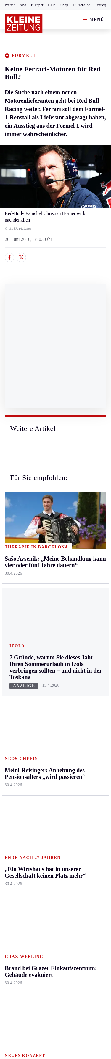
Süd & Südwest (19, 612)
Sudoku (45, 717)
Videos (79, 748)
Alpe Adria (83, 677)
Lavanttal (47, 559)
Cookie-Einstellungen (26, 919)
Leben (79, 525)
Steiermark (16, 525)
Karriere (80, 605)
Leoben (12, 566)
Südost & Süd (18, 623)
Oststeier (13, 600)
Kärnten (47, 525)
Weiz (9, 635)
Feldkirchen (49, 548)
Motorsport (15, 717)
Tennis (11, 705)
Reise (78, 571)
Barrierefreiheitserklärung (32, 903)
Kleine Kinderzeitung (86, 692)
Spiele (44, 705)
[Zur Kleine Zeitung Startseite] (24, 23)
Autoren (46, 682)
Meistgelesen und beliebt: (30, 782)
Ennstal (12, 536)
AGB (37, 887)
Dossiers (81, 759)
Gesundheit (83, 536)
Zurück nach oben (55, 509)
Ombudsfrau (84, 559)
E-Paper (37, 5)
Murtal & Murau (20, 578)
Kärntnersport (18, 682)
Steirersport (16, 671)
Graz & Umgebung (15, 552)
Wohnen (80, 582)
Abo (23, 5)
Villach (45, 605)
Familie (80, 617)
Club (52, 5)
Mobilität (81, 548)
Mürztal (12, 589)
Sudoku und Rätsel (84, 722)
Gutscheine (82, 5)
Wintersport (16, 728)
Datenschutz (59, 887)
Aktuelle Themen (81, 663)
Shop (64, 5)
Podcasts (81, 736)
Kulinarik (82, 594)
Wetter (10, 5)
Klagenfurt (48, 536)
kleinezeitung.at (37, 940)
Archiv (45, 694)
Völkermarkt (50, 617)
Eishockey (15, 740)
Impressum (16, 887)
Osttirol (45, 582)
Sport (10, 659)
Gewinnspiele (86, 706)
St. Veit (45, 594)
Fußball (12, 694)
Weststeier (14, 646)
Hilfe (43, 671)
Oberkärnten (50, 571)
